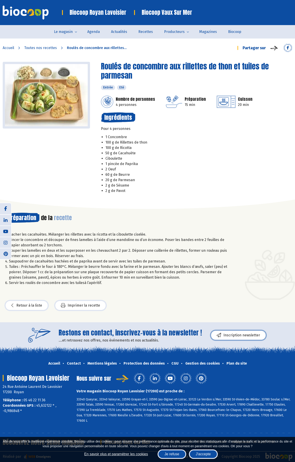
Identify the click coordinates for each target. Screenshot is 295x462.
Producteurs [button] (174, 32)
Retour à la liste (26, 305)
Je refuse (172, 454)
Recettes (145, 32)
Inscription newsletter (238, 335)
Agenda (93, 32)
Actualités (119, 32)
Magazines (208, 32)
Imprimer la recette (80, 305)
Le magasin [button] (63, 32)
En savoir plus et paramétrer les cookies (116, 454)
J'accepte (203, 454)
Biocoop (234, 32)
